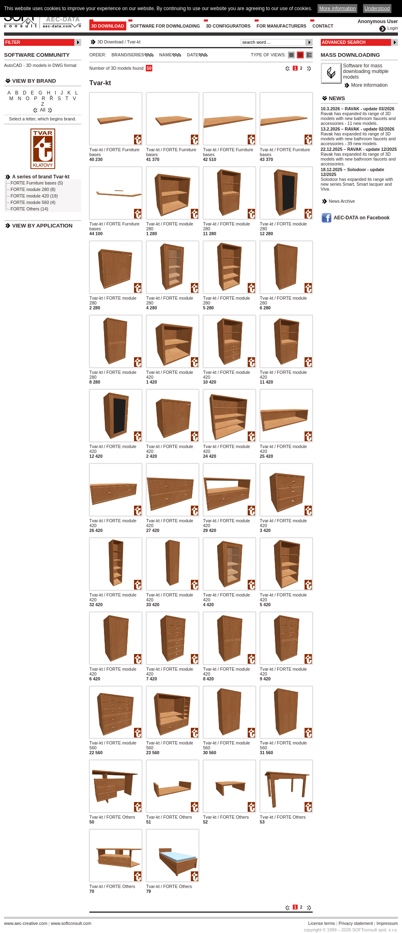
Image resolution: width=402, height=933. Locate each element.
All (42, 110)
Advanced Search (344, 42)
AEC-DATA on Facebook (362, 218)
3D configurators (228, 26)
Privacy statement (356, 923)
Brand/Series (127, 54)
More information (369, 85)
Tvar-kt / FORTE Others (112, 817)
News (337, 98)
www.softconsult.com (71, 923)
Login (392, 28)
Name (165, 54)
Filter (12, 42)
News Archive (342, 201)
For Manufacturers (282, 26)
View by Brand (34, 81)
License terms (321, 923)
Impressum (387, 923)
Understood (377, 8)
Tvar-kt (133, 41)
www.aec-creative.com (26, 923)
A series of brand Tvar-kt (40, 177)
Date (192, 54)
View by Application (42, 226)
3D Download (107, 26)
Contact (322, 26)
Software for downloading (165, 26)
